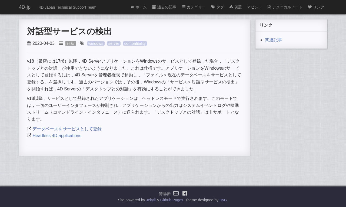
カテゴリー (194, 7)
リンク (316, 7)
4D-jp (25, 7)
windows (95, 43)
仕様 (70, 43)
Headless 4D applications (56, 135)
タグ (217, 7)
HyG (223, 200)
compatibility (135, 43)
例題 (235, 7)
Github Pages (171, 200)
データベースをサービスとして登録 (67, 129)
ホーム (139, 7)
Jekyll (151, 200)
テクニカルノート (285, 7)
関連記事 (273, 40)
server (113, 43)
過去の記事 (164, 7)
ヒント (254, 7)
